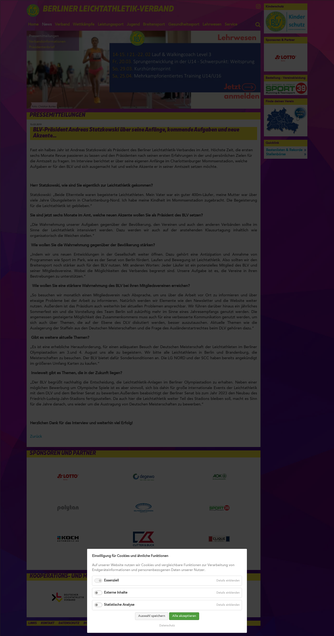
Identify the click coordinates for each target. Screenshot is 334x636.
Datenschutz (167, 625)
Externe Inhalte (115, 592)
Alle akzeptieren (184, 616)
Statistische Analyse (119, 605)
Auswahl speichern (151, 616)
